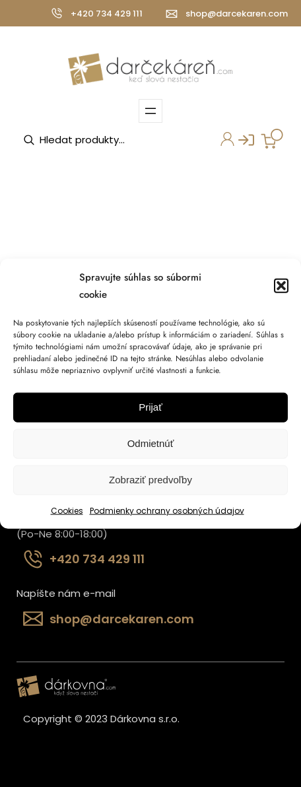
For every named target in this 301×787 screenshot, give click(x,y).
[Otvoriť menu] (150, 111)
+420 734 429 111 (107, 13)
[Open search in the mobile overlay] (89, 140)
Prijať (150, 407)
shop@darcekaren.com (236, 13)
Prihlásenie (241, 143)
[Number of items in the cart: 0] (272, 138)
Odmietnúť (150, 443)
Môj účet (224, 140)
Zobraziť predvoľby (150, 479)
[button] (281, 285)
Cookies (67, 510)
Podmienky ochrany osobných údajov (167, 510)
